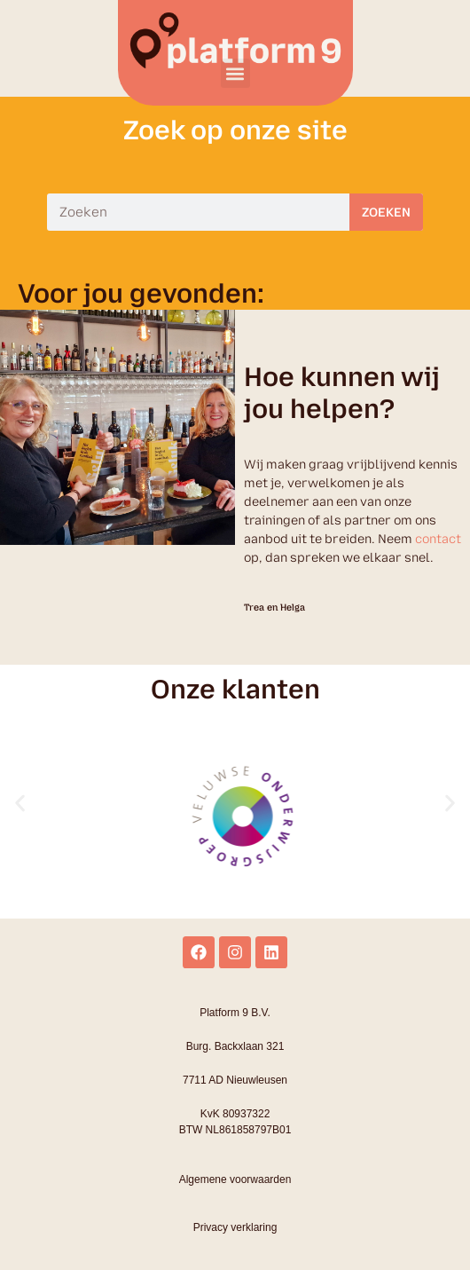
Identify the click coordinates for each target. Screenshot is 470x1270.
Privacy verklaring (235, 1227)
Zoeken (386, 212)
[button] (235, 73)
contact (438, 539)
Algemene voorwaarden (235, 1179)
